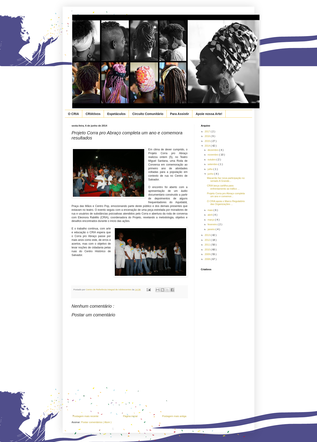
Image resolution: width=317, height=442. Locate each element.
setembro (213, 164)
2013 (208, 235)
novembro (213, 154)
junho (211, 173)
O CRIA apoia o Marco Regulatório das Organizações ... (226, 202)
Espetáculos (116, 114)
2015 (208, 141)
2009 (208, 254)
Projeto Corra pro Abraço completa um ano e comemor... (226, 195)
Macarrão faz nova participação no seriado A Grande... (226, 179)
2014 (208, 145)
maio (211, 210)
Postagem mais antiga (174, 416)
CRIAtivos (93, 114)
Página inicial (130, 416)
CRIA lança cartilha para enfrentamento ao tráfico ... (223, 187)
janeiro (212, 229)
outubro (212, 159)
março (211, 219)
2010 (208, 249)
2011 (208, 244)
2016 (208, 136)
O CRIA (73, 114)
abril (210, 214)
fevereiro (213, 224)
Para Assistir (179, 114)
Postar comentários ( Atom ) (96, 422)
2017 (208, 131)
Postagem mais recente (86, 416)
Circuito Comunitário (147, 114)
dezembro (213, 150)
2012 (208, 240)
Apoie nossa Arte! (209, 114)
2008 (208, 259)
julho (210, 169)
